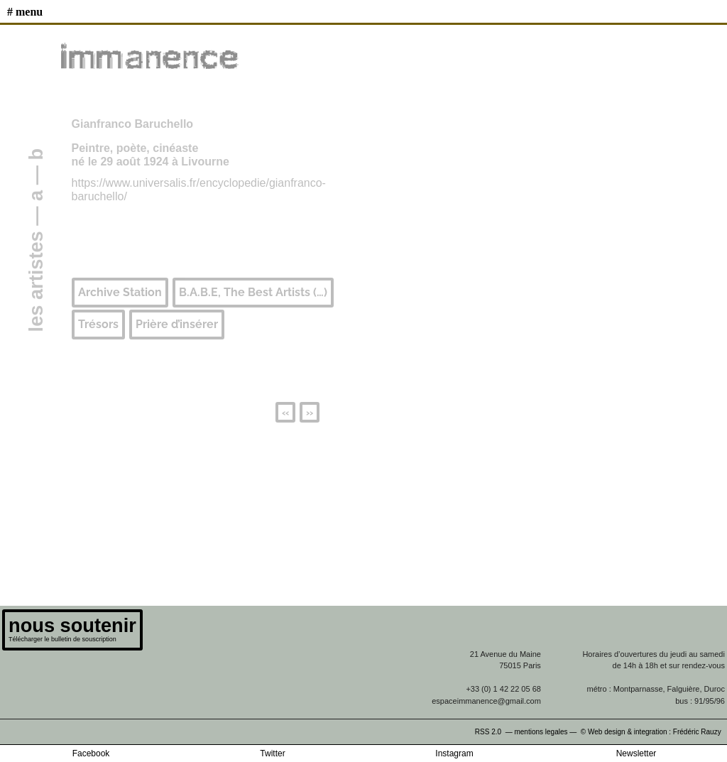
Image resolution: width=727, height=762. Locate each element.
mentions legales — (546, 732)
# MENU (25, 12)
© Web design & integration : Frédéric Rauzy (654, 732)
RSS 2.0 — (495, 732)
